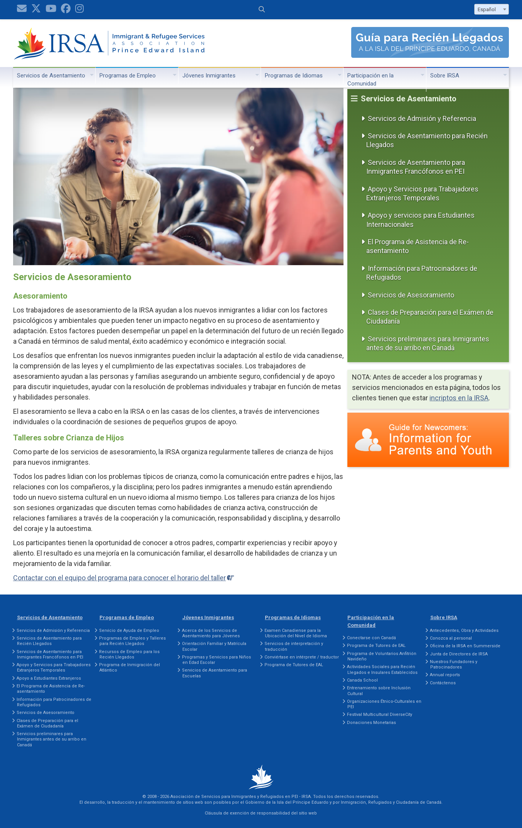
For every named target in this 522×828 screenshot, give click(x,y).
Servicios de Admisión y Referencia (422, 118)
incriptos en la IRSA (458, 398)
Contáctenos (443, 682)
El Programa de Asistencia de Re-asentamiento (417, 246)
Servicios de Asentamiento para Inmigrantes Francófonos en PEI (415, 166)
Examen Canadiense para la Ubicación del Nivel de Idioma (295, 633)
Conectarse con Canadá (371, 637)
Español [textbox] (487, 9)
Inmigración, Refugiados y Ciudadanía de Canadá (391, 802)
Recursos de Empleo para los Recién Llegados (129, 654)
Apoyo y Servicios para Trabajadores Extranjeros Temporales (422, 193)
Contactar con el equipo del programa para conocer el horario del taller (119, 578)
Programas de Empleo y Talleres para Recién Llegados (132, 641)
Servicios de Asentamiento (51, 75)
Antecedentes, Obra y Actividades (464, 630)
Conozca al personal (451, 638)
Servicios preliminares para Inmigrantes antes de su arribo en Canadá (427, 343)
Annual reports (445, 674)
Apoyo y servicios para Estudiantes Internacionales (420, 219)
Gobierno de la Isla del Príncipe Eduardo (286, 802)
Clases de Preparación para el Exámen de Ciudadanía (429, 316)
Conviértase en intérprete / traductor (301, 657)
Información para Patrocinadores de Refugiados (421, 272)
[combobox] (491, 9)
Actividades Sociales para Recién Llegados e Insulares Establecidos (382, 669)
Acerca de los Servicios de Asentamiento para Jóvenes (211, 633)
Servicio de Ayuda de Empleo (129, 630)
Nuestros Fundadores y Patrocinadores (453, 664)
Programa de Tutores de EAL (293, 664)
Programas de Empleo (127, 75)
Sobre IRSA (444, 75)
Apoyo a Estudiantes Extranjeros (49, 678)
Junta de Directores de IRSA (459, 654)
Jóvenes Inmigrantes (209, 75)
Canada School (362, 680)
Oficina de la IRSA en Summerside (465, 645)
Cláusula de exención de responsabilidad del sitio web (261, 813)
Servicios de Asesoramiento (411, 295)
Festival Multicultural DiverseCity (379, 714)
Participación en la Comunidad (370, 79)
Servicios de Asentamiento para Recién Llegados (427, 140)
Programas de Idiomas (294, 75)
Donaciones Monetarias (371, 722)
